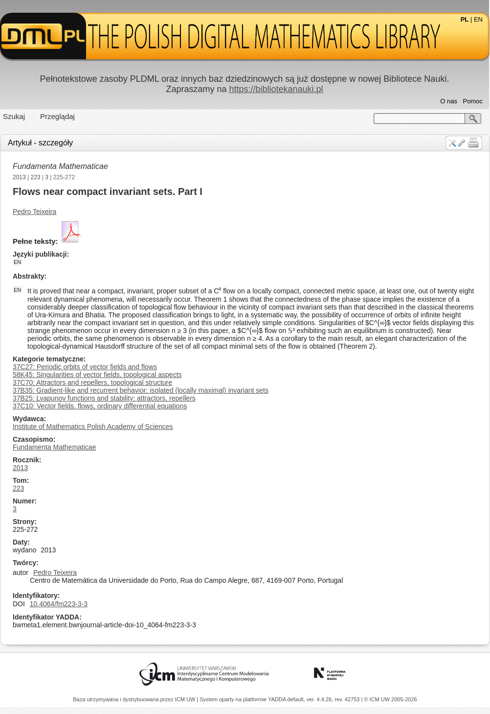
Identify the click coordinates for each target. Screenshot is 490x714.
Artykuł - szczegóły (40, 143)
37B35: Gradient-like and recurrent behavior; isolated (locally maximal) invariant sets (140, 390)
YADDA (278, 699)
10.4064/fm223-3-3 (59, 604)
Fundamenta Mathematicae (60, 166)
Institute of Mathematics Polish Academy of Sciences (93, 426)
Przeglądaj (57, 116)
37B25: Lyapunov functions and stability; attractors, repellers (104, 398)
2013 (19, 177)
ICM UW (186, 699)
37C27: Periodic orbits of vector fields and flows (85, 367)
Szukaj (14, 116)
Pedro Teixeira (34, 211)
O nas (448, 101)
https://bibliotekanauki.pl (276, 89)
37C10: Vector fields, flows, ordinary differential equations (100, 406)
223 (36, 177)
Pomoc (473, 101)
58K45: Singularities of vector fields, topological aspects (97, 375)
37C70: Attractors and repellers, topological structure (92, 382)
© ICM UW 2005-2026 (390, 699)
